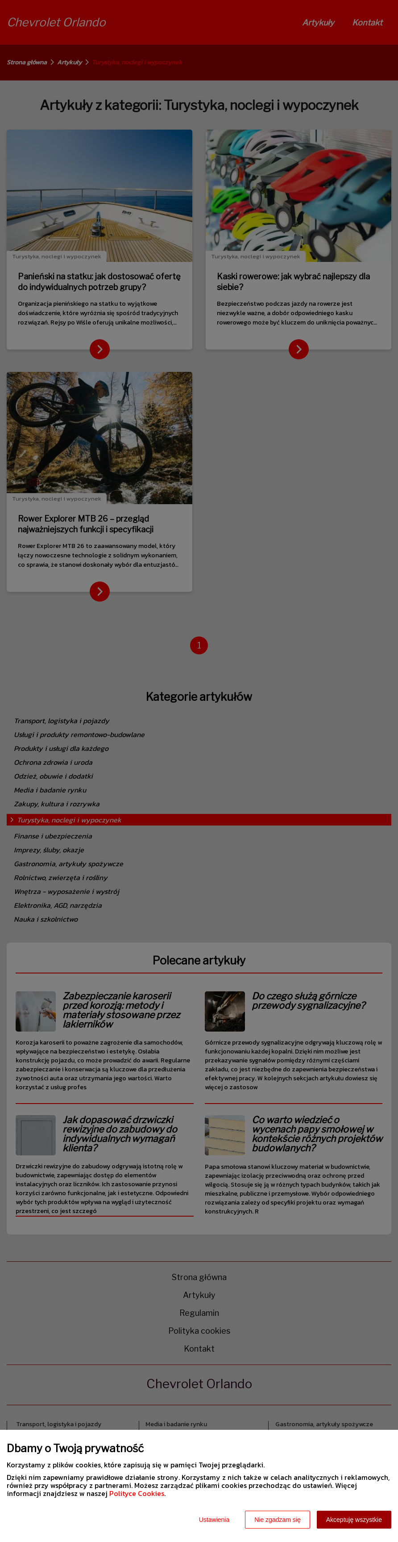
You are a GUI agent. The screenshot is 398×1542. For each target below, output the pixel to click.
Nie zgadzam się (277, 1519)
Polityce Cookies (136, 1493)
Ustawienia (214, 1519)
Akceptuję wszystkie (354, 1519)
